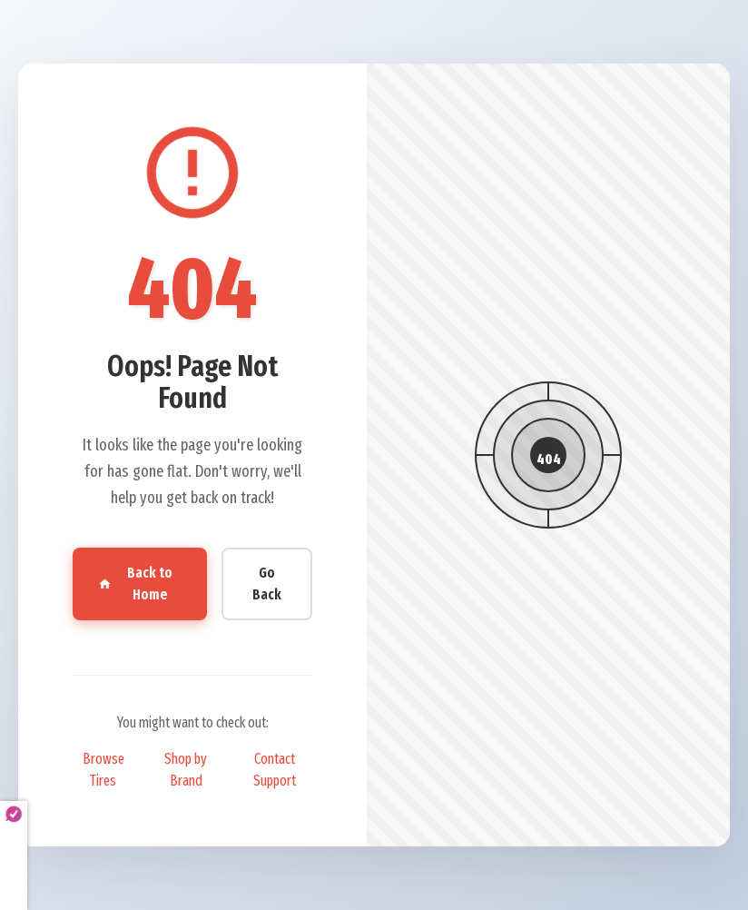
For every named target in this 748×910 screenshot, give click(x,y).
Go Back (266, 583)
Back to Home (135, 583)
